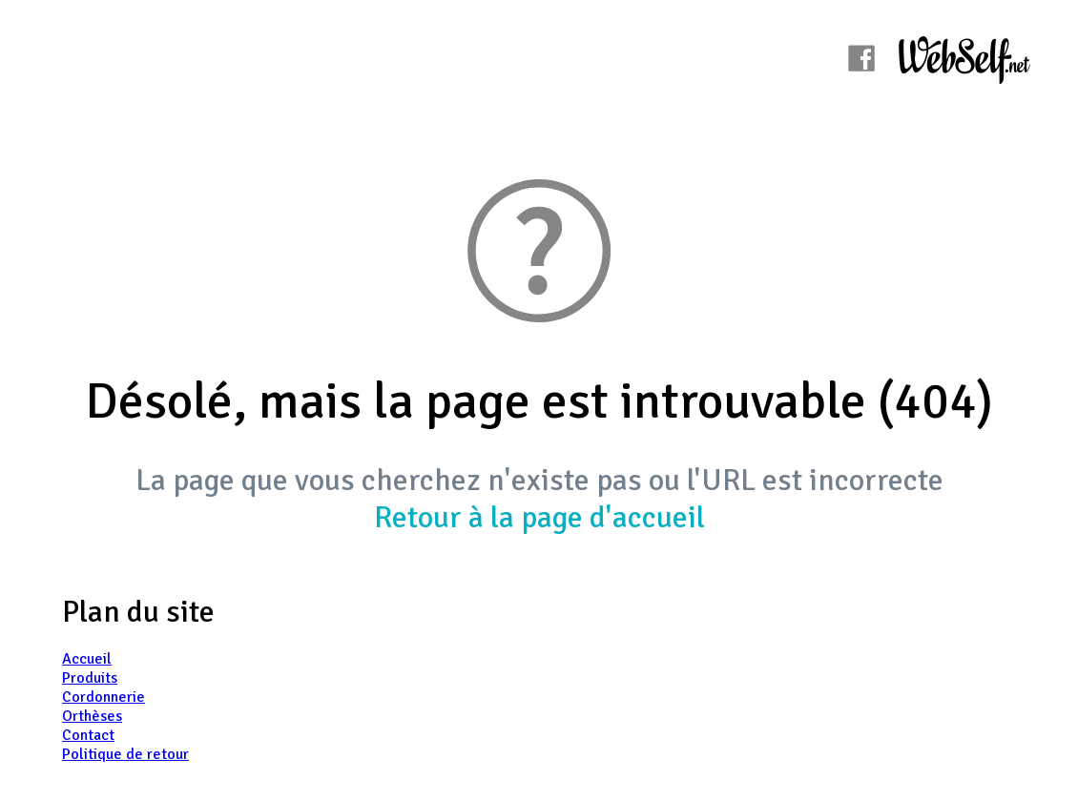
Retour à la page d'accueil (539, 517)
